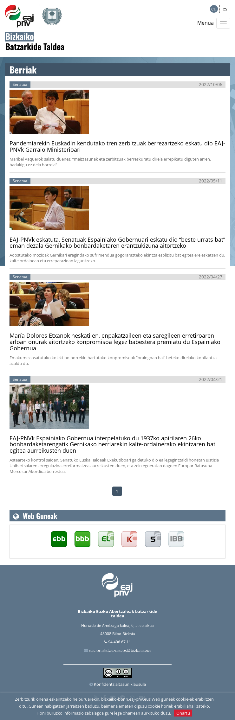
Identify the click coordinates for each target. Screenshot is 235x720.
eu (214, 9)
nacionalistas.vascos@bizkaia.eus (120, 650)
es (225, 9)
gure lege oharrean (122, 713)
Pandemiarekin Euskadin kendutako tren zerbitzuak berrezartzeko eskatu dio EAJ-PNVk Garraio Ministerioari (117, 146)
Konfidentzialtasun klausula (120, 684)
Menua (205, 22)
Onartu (183, 713)
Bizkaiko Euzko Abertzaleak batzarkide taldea (117, 613)
